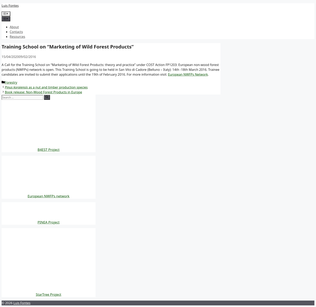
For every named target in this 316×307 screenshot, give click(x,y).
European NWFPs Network (188, 74)
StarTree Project (48, 294)
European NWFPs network (49, 196)
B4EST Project (48, 149)
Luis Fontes (10, 5)
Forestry (11, 82)
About (14, 27)
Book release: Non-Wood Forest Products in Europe (43, 92)
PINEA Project (48, 222)
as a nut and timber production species (46, 87)
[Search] (47, 97)
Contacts (16, 32)
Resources (17, 36)
